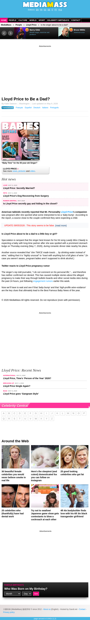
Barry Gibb (35, 30)
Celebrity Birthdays (58, 20)
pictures (22, 171)
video (32, 171)
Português (54, 108)
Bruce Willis (79, 30)
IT (52, 10)
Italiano (45, 108)
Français (19, 108)
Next (10, 33)
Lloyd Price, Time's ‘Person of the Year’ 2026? (27, 378)
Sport (41, 20)
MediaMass (6, 25)
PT (56, 10)
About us (47, 609)
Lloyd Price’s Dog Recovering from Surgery (26, 196)
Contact (75, 20)
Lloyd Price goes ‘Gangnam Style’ (21, 393)
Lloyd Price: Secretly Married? (19, 188)
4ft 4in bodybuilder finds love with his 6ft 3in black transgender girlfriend (74, 513)
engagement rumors (43, 281)
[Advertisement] (45, 70)
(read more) (61, 225)
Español (28, 108)
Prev (4, 33)
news (14, 171)
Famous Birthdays (14, 585)
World (32, 20)
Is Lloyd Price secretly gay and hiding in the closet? (30, 203)
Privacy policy (9, 612)
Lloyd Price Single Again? (16, 386)
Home (4, 20)
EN (37, 10)
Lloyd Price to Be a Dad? (26, 99)
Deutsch (36, 108)
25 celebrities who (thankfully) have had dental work (13, 513)
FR (41, 10)
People (12, 20)
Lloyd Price (31, 25)
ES (45, 10)
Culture (22, 20)
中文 (60, 10)
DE (49, 10)
